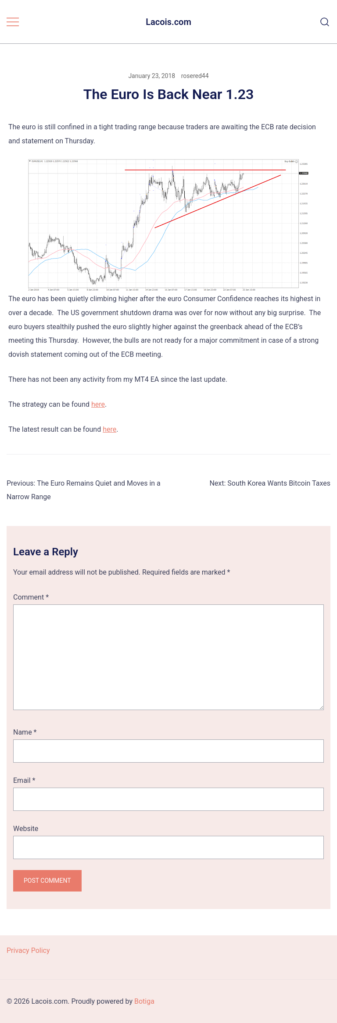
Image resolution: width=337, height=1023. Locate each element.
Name (25, 732)
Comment (31, 597)
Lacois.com (168, 22)
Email (24, 780)
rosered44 (195, 75)
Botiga (144, 1001)
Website (25, 828)
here (98, 404)
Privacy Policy (28, 950)
